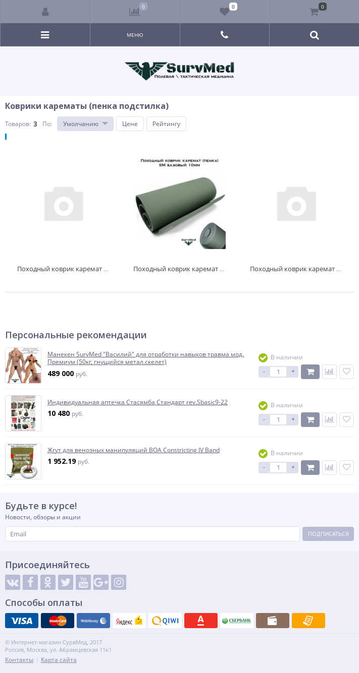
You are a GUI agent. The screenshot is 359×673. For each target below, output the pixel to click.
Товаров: (18, 123)
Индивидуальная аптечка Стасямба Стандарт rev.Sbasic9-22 (137, 402)
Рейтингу (166, 123)
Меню (135, 34)
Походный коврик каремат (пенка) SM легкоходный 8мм (106, 268)
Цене (130, 123)
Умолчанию (80, 123)
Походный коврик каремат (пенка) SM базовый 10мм (217, 268)
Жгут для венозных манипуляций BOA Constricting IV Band (133, 450)
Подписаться (328, 533)
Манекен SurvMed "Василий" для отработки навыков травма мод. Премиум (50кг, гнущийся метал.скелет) (145, 358)
